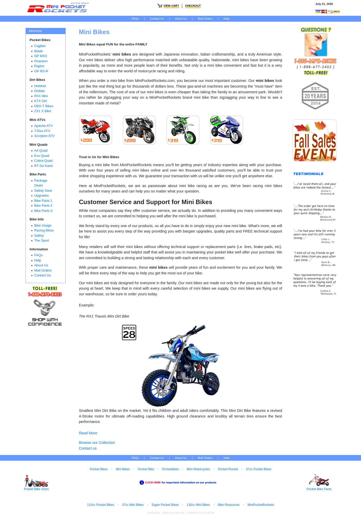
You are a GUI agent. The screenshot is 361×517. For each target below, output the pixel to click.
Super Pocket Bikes (165, 505)
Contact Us (157, 18)
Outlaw (39, 91)
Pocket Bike (146, 469)
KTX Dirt (40, 101)
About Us (181, 18)
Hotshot (40, 86)
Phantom (41, 61)
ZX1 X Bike (42, 111)
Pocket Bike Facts (318, 489)
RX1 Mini (41, 96)
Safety (39, 235)
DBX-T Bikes (43, 106)
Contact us (88, 448)
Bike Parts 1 (43, 201)
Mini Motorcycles (198, 469)
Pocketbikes (170, 469)
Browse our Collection (97, 443)
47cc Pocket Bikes (258, 469)
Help (226, 18)
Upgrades (41, 195)
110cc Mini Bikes (198, 505)
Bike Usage (42, 225)
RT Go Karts (43, 166)
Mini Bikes (123, 469)
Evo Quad (41, 156)
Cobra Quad (43, 161)
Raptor (39, 66)
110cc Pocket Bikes (100, 505)
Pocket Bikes (98, 469)
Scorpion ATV (44, 136)
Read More (88, 433)
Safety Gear (43, 190)
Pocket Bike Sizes (36, 489)
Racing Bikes (44, 230)
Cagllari (40, 46)
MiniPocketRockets (261, 505)
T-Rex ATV (42, 131)
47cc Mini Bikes (132, 505)
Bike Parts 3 (43, 211)
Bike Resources (229, 505)
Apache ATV (43, 126)
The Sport (41, 240)
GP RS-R (41, 71)
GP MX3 (40, 56)
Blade (38, 51)
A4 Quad (41, 150)
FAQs (135, 18)
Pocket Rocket (228, 469)
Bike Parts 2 (43, 205)
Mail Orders (205, 18)
